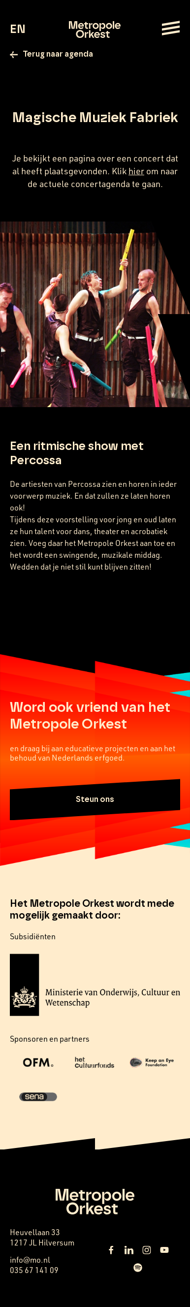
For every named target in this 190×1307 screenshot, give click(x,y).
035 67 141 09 (34, 1270)
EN (17, 29)
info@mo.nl (30, 1259)
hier (136, 171)
